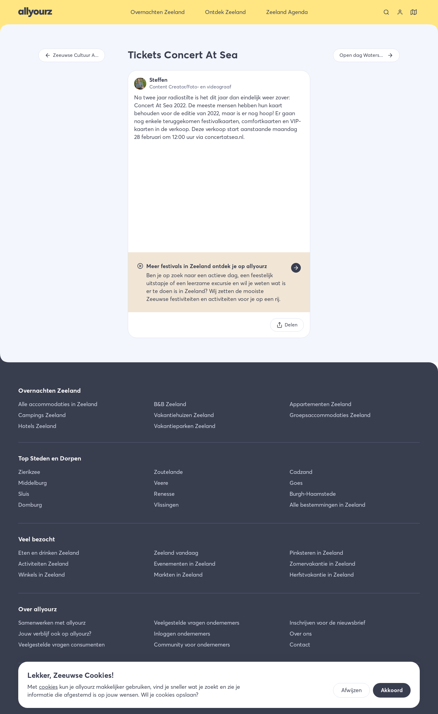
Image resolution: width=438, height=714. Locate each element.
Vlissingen (166, 504)
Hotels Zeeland (37, 426)
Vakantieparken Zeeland (184, 426)
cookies (48, 686)
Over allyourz (37, 609)
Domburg (30, 504)
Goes (296, 482)
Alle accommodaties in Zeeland (57, 404)
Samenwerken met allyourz (51, 622)
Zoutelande (168, 471)
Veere (161, 482)
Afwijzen (351, 690)
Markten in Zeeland (178, 574)
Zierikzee (29, 471)
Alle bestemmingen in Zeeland (327, 504)
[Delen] (287, 325)
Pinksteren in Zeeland (316, 552)
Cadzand (301, 471)
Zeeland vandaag (176, 552)
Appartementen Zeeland (320, 404)
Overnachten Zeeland (49, 390)
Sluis (23, 493)
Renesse (164, 493)
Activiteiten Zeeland (43, 563)
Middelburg (32, 482)
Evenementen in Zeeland (184, 563)
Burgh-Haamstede (313, 493)
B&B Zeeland (170, 404)
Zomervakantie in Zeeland (322, 563)
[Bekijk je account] (400, 12)
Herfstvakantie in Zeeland (322, 574)
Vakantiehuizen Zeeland (184, 415)
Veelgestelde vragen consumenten (61, 644)
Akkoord (392, 690)
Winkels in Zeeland (41, 574)
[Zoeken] (386, 12)
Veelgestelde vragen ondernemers (196, 622)
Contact (300, 644)
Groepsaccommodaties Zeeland (330, 415)
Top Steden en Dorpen (49, 458)
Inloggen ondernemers (182, 633)
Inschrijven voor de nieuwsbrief (327, 622)
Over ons (301, 633)
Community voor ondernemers (192, 644)
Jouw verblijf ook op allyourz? (54, 633)
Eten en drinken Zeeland (48, 552)
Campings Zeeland (42, 415)
